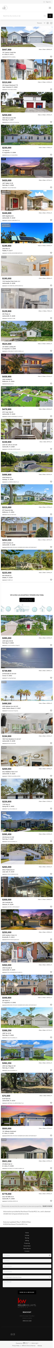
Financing (27, 1243)
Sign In (47, 2)
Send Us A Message (27, 1292)
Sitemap (40, 1345)
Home (27, 1232)
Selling (27, 1240)
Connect (27, 1251)
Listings (27, 1235)
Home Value (27, 1246)
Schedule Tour (27, 600)
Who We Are (27, 1248)
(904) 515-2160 (27, 1321)
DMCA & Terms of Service (28, 1345)
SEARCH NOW (47, 1206)
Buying (27, 1238)
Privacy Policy (16, 1345)
